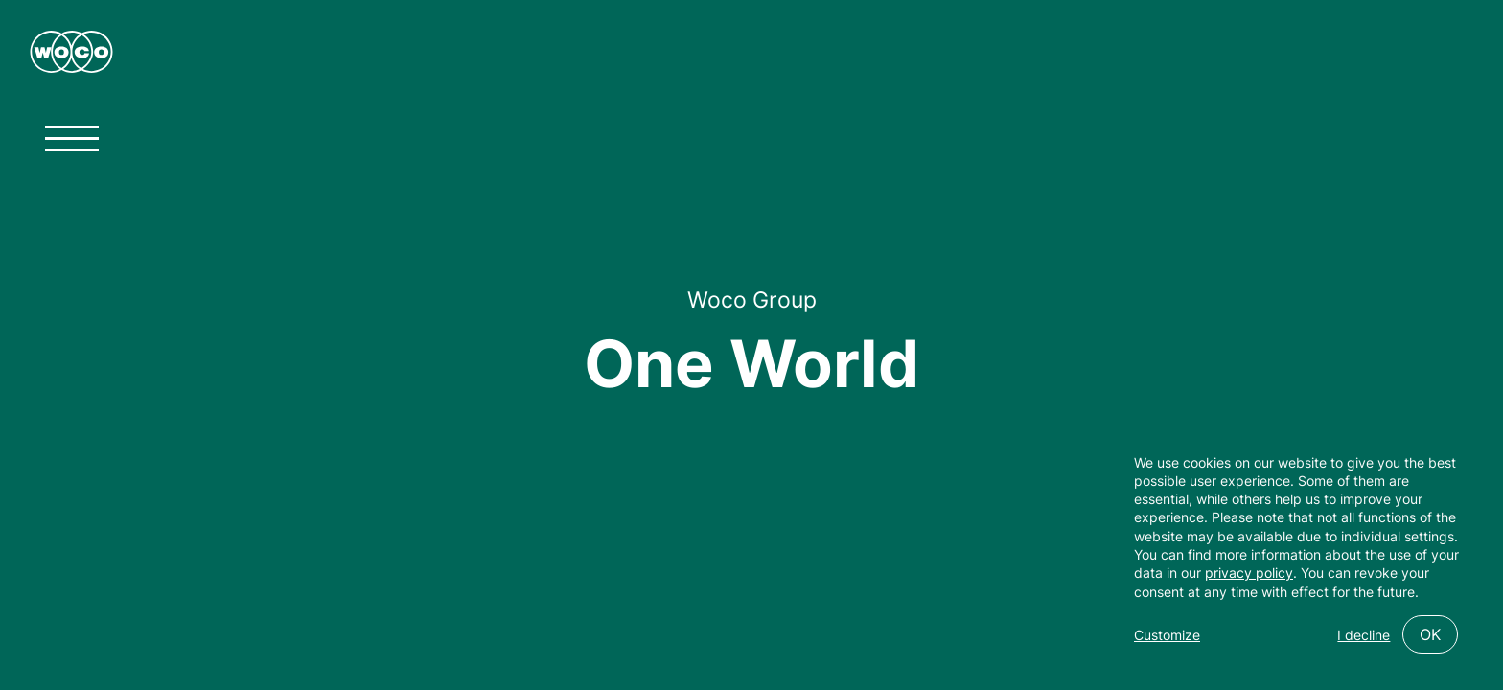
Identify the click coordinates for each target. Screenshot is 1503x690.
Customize (1167, 635)
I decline (1363, 635)
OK (1430, 634)
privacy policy (1249, 572)
